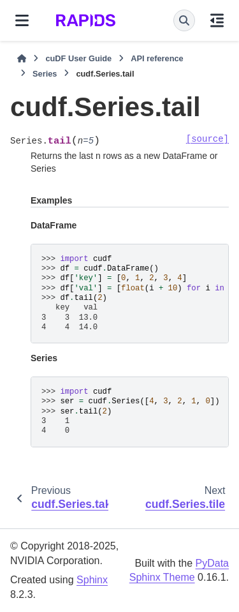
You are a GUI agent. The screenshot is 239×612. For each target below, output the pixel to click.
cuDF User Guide (78, 58)
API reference (157, 58)
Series (45, 73)
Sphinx (92, 579)
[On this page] (217, 20)
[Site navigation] (22, 20)
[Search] (184, 20)
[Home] (21, 58)
